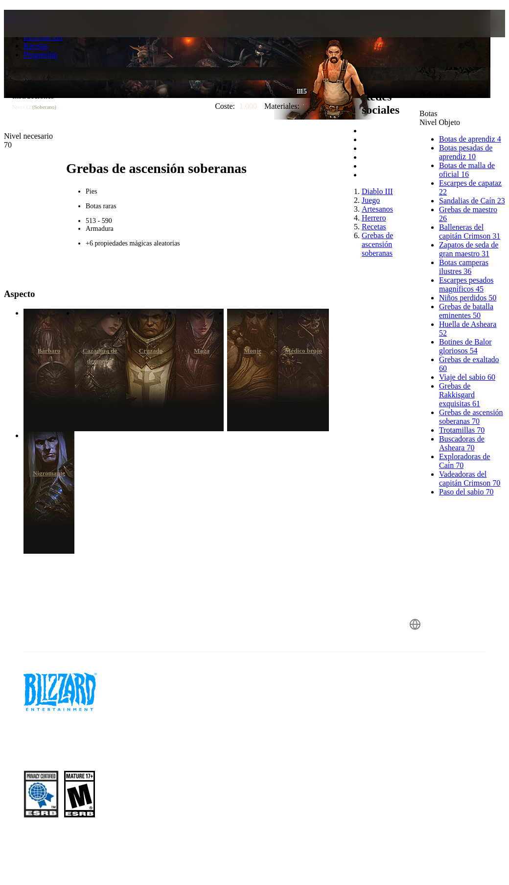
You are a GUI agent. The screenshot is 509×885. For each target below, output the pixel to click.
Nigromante (49, 473)
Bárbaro (49, 350)
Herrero (24, 16)
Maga (201, 350)
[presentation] (41, 35)
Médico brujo (303, 350)
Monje (252, 350)
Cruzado (150, 350)
